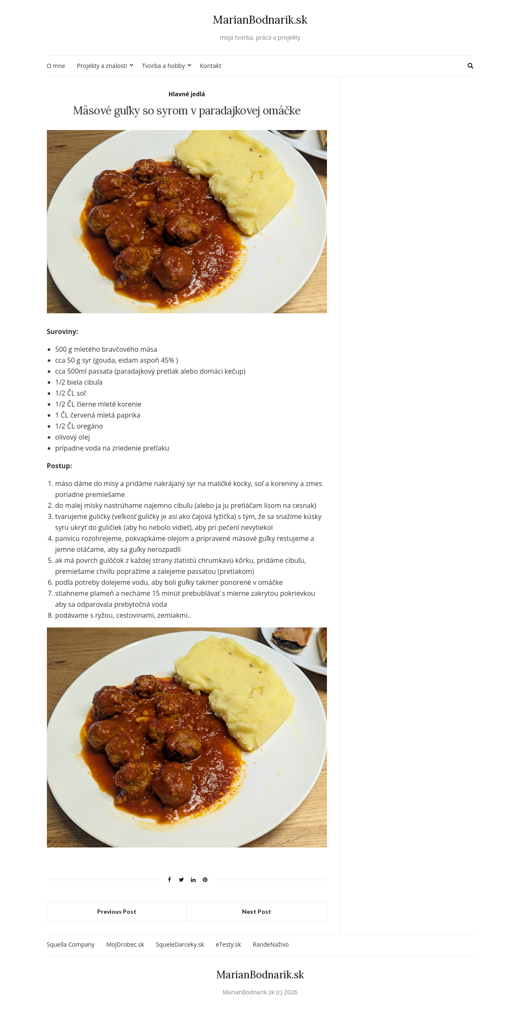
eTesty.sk (228, 944)
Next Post (256, 911)
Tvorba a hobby (163, 66)
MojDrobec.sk (125, 944)
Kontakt (210, 66)
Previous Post (116, 911)
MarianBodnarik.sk (260, 20)
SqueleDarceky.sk (180, 944)
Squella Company (71, 944)
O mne (56, 66)
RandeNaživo (271, 944)
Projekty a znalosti (102, 66)
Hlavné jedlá (187, 94)
